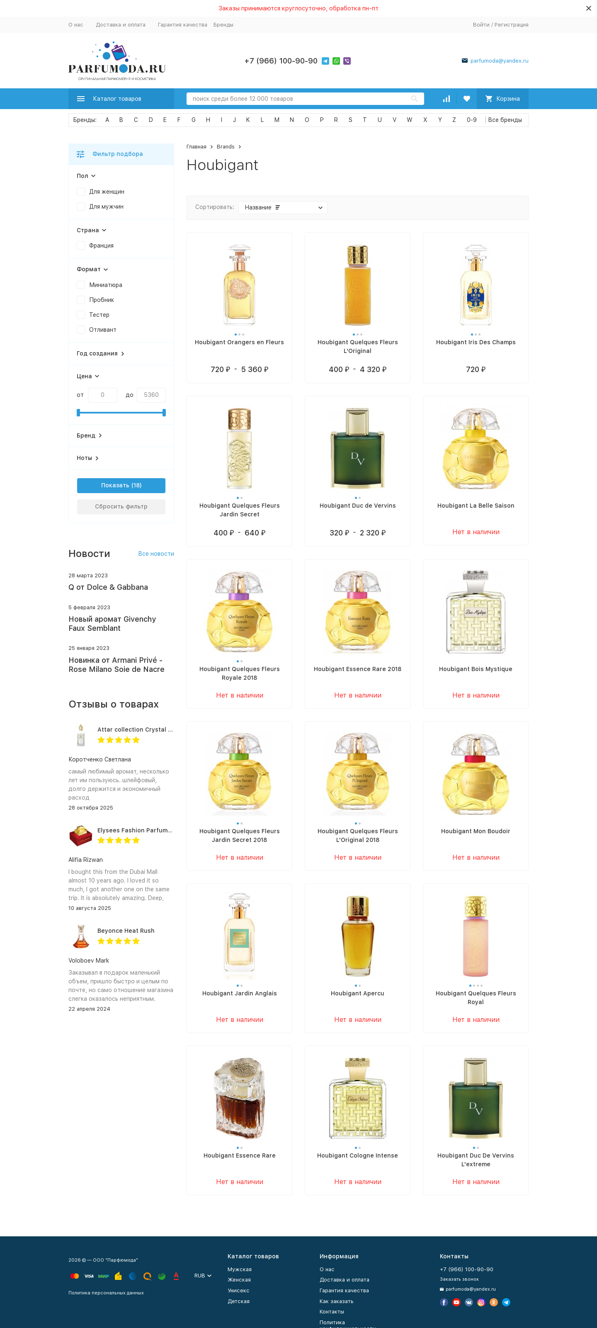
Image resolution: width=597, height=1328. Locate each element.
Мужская (240, 1269)
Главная (196, 147)
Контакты (332, 1312)
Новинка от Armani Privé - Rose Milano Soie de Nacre (116, 665)
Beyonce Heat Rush (126, 930)
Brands (226, 147)
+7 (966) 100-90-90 (281, 60)
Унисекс (239, 1290)
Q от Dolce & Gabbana (108, 587)
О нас (75, 25)
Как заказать (337, 1301)
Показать (115, 485)
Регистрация (512, 25)
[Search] (305, 98)
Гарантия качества (182, 25)
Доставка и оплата (121, 25)
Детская (239, 1301)
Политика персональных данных (106, 1293)
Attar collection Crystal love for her (149, 729)
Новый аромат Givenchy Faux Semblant (112, 623)
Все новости (156, 553)
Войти (481, 25)
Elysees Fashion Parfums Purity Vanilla (154, 830)
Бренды (223, 25)
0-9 (472, 120)
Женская (239, 1280)
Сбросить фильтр (121, 506)
